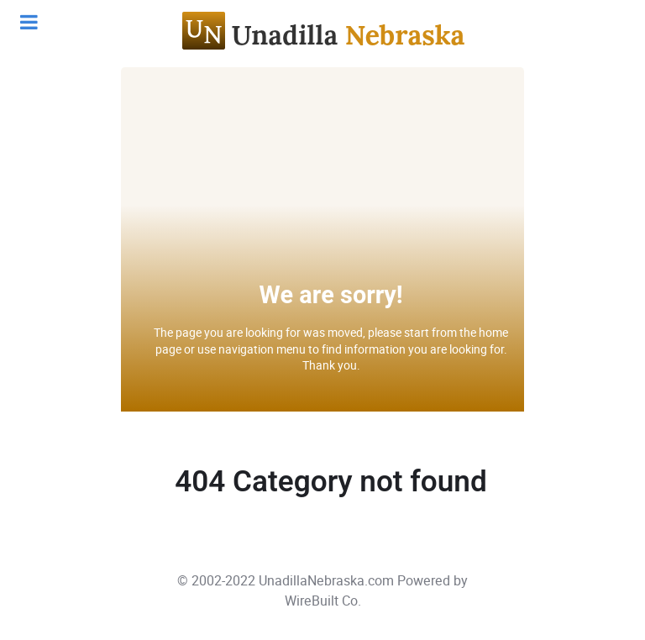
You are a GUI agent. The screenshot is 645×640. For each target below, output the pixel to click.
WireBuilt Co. (323, 601)
